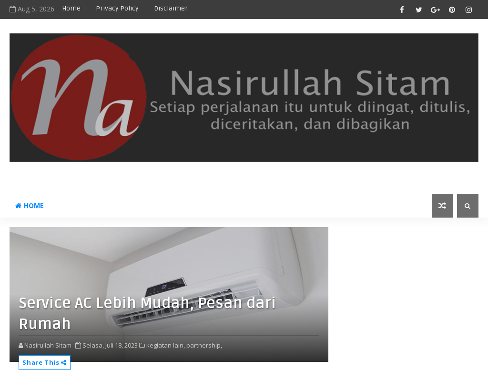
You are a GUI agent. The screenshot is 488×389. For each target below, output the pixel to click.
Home (71, 8)
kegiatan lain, (165, 345)
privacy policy (117, 8)
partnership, (204, 345)
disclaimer (171, 8)
